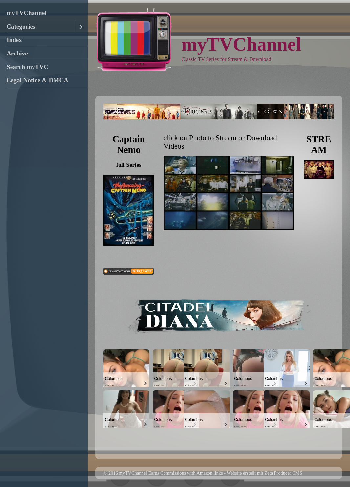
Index (14, 39)
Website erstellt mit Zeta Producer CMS (264, 473)
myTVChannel (27, 13)
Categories (21, 26)
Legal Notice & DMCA (37, 80)
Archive (17, 53)
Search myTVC (27, 66)
